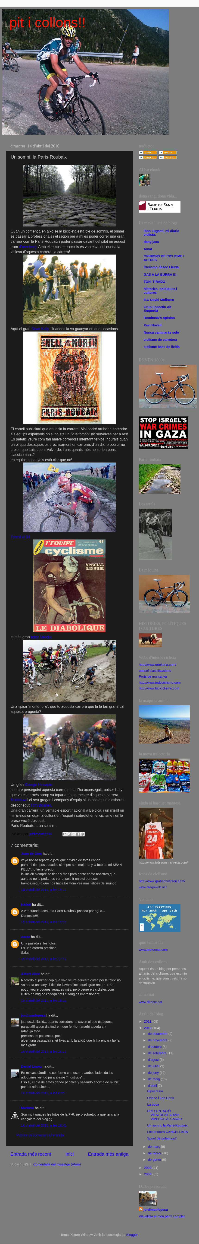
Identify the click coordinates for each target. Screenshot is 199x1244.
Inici (69, 1154)
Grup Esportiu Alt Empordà (157, 309)
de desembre (158, 1034)
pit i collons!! (47, 22)
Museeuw (18, 800)
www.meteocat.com (153, 949)
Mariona (27, 1108)
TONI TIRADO (154, 282)
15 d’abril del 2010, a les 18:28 (43, 1000)
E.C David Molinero (159, 300)
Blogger (132, 1235)
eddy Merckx (41, 637)
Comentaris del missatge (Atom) (57, 1164)
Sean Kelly (40, 329)
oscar (25, 937)
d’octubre (155, 1047)
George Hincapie (38, 785)
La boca (153, 1104)
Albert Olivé (30, 974)
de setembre (158, 1053)
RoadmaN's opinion (159, 318)
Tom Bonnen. (41, 805)
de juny (154, 1073)
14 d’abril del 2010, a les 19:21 (43, 890)
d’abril (153, 1086)
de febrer (155, 1153)
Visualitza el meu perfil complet (162, 1216)
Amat (148, 249)
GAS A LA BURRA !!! (160, 274)
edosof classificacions (155, 671)
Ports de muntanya (153, 676)
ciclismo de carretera (160, 339)
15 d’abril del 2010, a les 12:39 (43, 922)
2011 (148, 1021)
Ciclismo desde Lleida (161, 267)
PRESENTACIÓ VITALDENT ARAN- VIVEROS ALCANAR (164, 1115)
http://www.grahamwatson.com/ (162, 881)
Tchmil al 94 (20, 537)
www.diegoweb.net (153, 887)
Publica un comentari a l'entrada (40, 1135)
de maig (154, 1079)
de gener (155, 1159)
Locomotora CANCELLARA (167, 1132)
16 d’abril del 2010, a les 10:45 (43, 1125)
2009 (148, 1168)
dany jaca (151, 242)
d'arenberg (27, 247)
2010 (148, 1028)
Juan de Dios (31, 853)
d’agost (154, 1060)
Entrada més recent (30, 1154)
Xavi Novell (153, 325)
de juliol (154, 1066)
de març (154, 1146)
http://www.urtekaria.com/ (157, 665)
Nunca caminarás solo (161, 332)
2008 (148, 1174)
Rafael (26, 904)
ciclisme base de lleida (162, 347)
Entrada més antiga (108, 1154)
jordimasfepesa (33, 1015)
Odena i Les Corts (160, 1098)
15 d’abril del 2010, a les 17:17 (43, 959)
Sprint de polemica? (162, 1138)
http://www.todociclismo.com (160, 682)
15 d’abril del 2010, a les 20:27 (43, 1051)
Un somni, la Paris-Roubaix (167, 1125)
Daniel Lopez (31, 1066)
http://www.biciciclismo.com (159, 688)
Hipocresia (155, 1091)
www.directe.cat (150, 1002)
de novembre (158, 1040)
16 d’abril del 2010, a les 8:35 (43, 1093)
